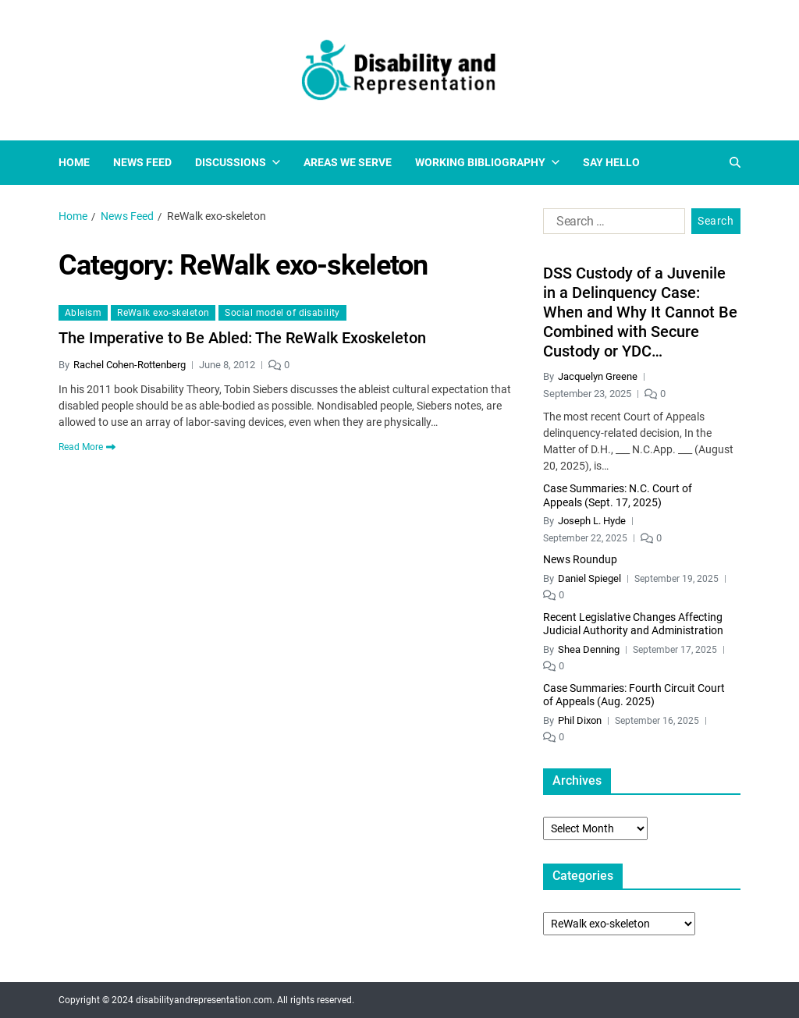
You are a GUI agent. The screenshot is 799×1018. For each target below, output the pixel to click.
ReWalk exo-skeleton (163, 312)
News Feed (142, 162)
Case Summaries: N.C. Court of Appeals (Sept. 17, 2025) (617, 495)
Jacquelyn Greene (597, 376)
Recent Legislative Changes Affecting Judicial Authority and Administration (633, 624)
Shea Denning (589, 649)
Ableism (83, 312)
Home (74, 162)
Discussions (237, 162)
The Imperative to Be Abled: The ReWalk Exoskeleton (242, 337)
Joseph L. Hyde (592, 521)
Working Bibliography (487, 162)
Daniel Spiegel (589, 578)
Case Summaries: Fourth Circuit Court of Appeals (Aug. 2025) (634, 695)
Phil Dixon (580, 720)
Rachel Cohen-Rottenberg (129, 365)
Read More (87, 447)
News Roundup (580, 559)
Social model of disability (282, 312)
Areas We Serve (348, 162)
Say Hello (611, 162)
